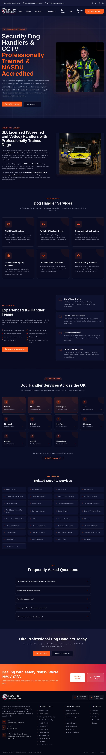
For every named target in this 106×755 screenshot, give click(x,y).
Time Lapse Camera (37, 511)
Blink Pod (86, 519)
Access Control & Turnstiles (13, 519)
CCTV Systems (42, 729)
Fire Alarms (86, 539)
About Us (94, 710)
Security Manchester (71, 714)
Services (39, 11)
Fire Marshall (61, 489)
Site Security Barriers (37, 526)
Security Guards (10, 489)
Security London (69, 710)
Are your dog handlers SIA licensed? (53, 590)
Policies (86, 752)
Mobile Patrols (42, 723)
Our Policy (63, 11)
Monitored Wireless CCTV (91, 503)
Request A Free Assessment (15, 349)
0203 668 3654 (94, 11)
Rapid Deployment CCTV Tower (13, 511)
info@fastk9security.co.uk (11, 3)
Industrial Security (11, 503)
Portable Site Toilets (37, 532)
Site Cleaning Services (64, 532)
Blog (71, 11)
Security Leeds (69, 720)
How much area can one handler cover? (53, 617)
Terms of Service (96, 720)
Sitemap (102, 752)
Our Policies (95, 717)
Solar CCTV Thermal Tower (91, 511)
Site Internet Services (90, 526)
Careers (93, 723)
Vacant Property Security (65, 496)
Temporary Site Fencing (64, 526)
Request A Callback (62, 653)
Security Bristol (69, 729)
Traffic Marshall (36, 489)
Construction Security (45, 720)
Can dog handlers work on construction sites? (53, 608)
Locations (52, 11)
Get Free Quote (77, 677)
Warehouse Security (89, 496)
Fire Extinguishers (36, 539)
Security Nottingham (71, 732)
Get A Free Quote (12, 104)
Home (20, 11)
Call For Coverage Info (53, 458)
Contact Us (80, 11)
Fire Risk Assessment (11, 546)
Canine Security (62, 511)
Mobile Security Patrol (38, 496)
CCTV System (35, 503)
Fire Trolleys (61, 539)
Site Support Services (12, 526)
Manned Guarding (62, 519)
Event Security (9, 539)
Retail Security (87, 489)
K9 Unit (33, 519)
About (28, 11)
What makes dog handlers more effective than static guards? (53, 581)
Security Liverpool (70, 726)
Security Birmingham (71, 717)
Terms (93, 752)
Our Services (32, 104)
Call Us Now (41, 653)
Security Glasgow (69, 723)
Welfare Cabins (10, 532)
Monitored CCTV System (65, 503)
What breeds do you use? (53, 599)
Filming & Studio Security (91, 532)
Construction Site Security (13, 496)
